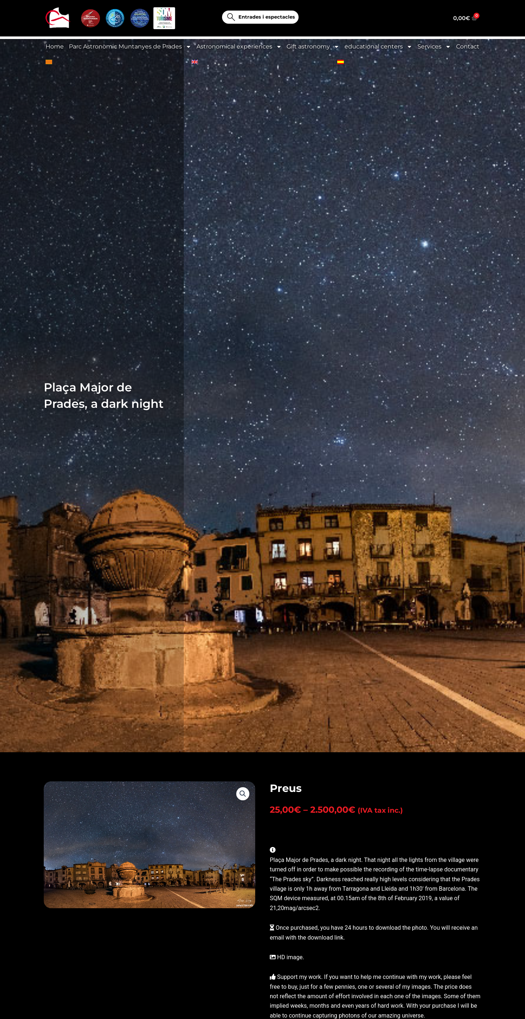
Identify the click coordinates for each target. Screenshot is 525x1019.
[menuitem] (49, 62)
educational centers (378, 46)
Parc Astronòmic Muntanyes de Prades (130, 46)
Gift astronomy (313, 46)
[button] (242, 798)
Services (434, 46)
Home (55, 46)
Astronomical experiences (239, 46)
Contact (467, 46)
